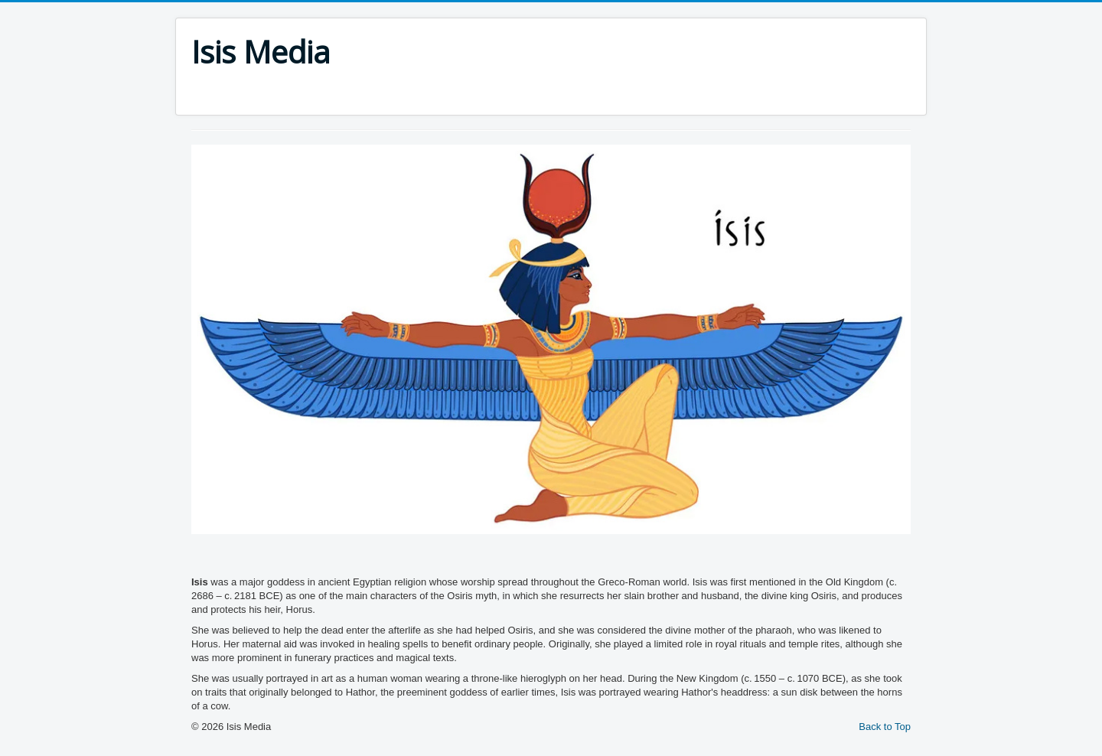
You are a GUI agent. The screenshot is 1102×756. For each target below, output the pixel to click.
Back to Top (885, 726)
